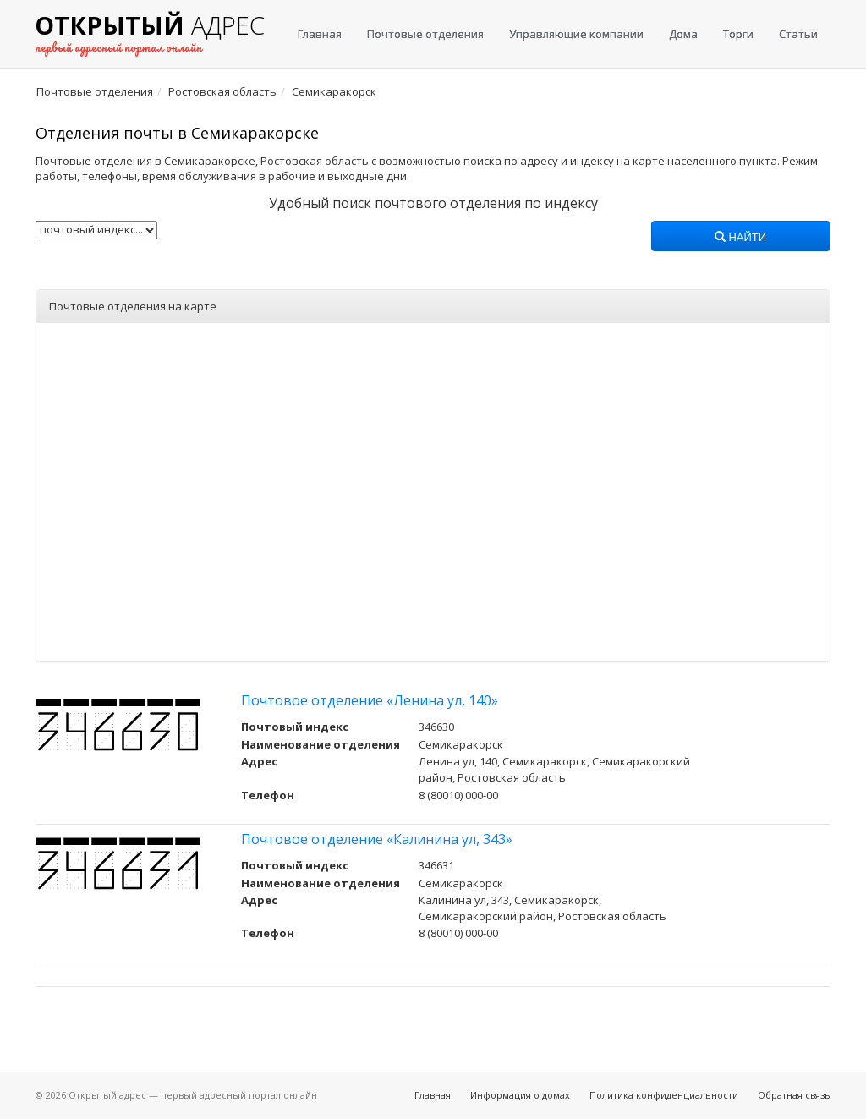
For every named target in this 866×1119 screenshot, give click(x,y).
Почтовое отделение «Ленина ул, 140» (369, 700)
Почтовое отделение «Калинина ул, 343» (376, 839)
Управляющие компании (576, 33)
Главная (320, 33)
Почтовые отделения (425, 33)
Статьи (798, 33)
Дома (683, 33)
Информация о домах (520, 1095)
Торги (738, 33)
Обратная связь (794, 1095)
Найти (740, 237)
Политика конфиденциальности (663, 1095)
